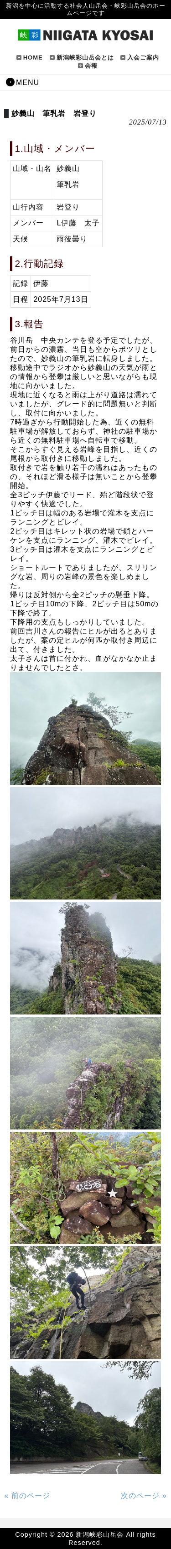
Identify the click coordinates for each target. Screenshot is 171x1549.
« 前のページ (27, 1495)
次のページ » (143, 1495)
